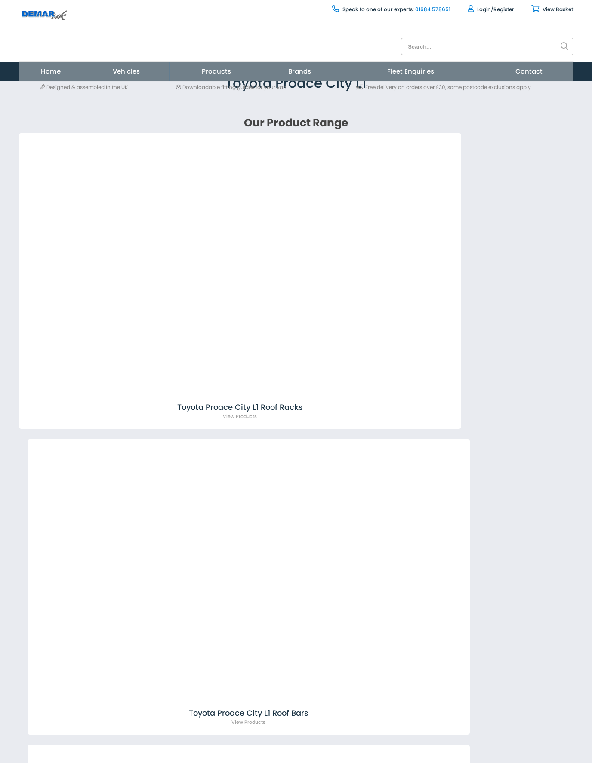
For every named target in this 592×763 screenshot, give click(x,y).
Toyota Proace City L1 (174, 96)
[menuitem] (105, 55)
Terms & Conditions (121, 703)
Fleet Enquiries (385, 54)
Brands (298, 54)
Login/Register (429, 8)
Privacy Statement (118, 734)
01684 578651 (370, 9)
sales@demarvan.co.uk (151, 506)
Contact (476, 54)
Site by (494, 692)
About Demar (109, 659)
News (95, 674)
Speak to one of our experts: (311, 9)
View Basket (490, 8)
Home (106, 54)
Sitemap (100, 718)
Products (234, 54)
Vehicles (164, 54)
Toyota (124, 96)
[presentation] (445, 534)
